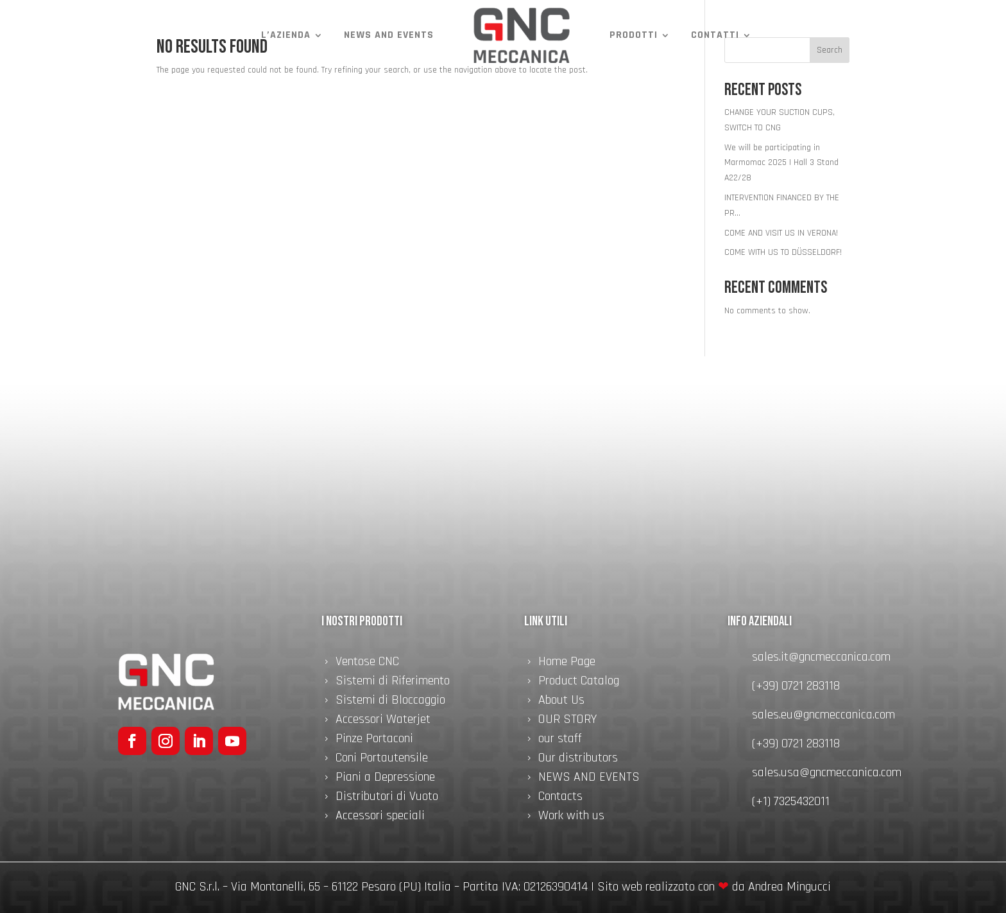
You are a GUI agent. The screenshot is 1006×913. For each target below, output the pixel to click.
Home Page (566, 663)
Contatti (715, 35)
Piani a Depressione (385, 778)
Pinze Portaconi (374, 740)
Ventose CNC (367, 663)
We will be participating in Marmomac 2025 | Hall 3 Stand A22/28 (781, 163)
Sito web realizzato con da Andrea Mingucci (714, 886)
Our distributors (578, 759)
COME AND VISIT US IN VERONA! (781, 233)
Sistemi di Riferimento (393, 682)
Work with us (571, 817)
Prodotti (634, 35)
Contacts (560, 798)
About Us (561, 701)
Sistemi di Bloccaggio (390, 701)
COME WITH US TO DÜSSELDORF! (783, 252)
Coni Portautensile (382, 759)
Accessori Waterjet (383, 721)
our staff (560, 740)
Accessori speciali (380, 817)
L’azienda (286, 35)
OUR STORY (567, 721)
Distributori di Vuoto (387, 798)
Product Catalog (578, 682)
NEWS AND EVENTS (389, 35)
